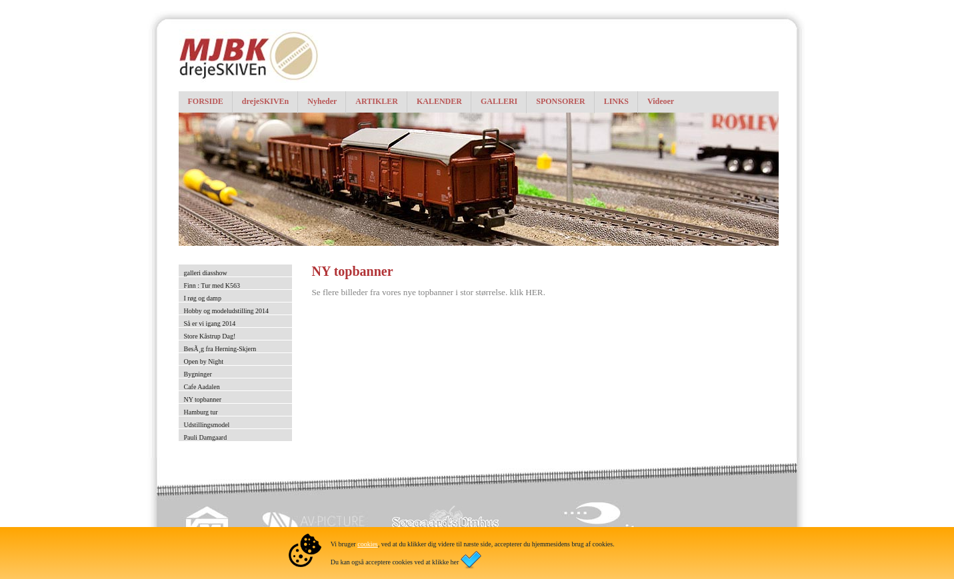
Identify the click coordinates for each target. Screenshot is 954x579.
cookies (367, 544)
